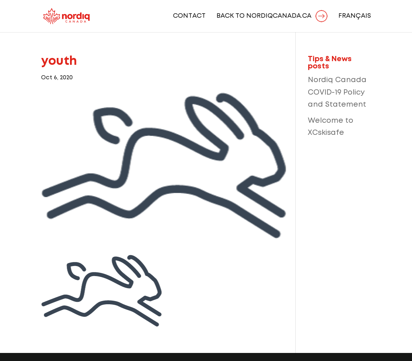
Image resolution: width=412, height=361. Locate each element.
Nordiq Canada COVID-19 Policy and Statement (337, 92)
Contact (189, 16)
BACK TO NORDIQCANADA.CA (263, 16)
